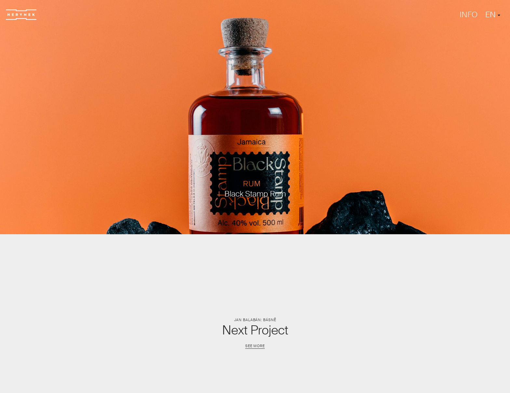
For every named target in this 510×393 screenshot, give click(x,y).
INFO (468, 14)
